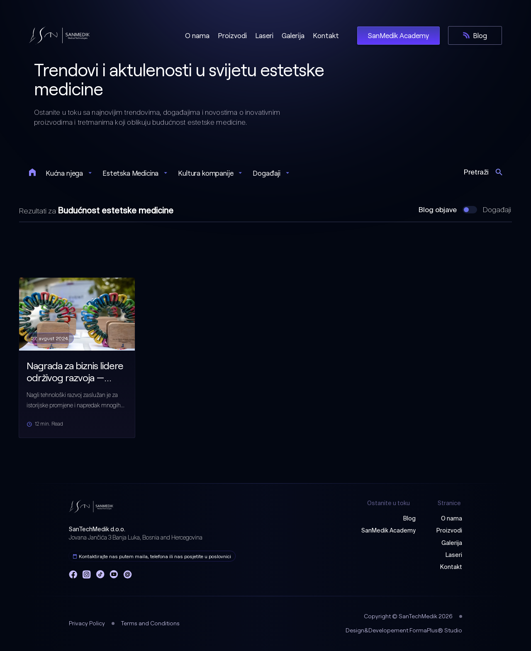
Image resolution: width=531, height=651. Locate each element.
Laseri (454, 555)
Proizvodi (449, 531)
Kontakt (451, 567)
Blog (409, 519)
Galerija (451, 543)
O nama (451, 519)
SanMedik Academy (388, 531)
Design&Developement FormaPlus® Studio (404, 630)
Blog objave (438, 210)
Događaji (497, 210)
